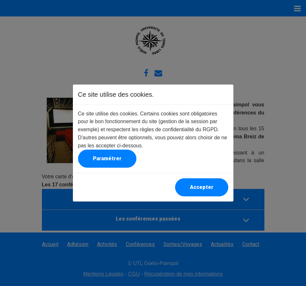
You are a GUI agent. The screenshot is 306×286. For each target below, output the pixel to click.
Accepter (201, 187)
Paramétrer (107, 158)
